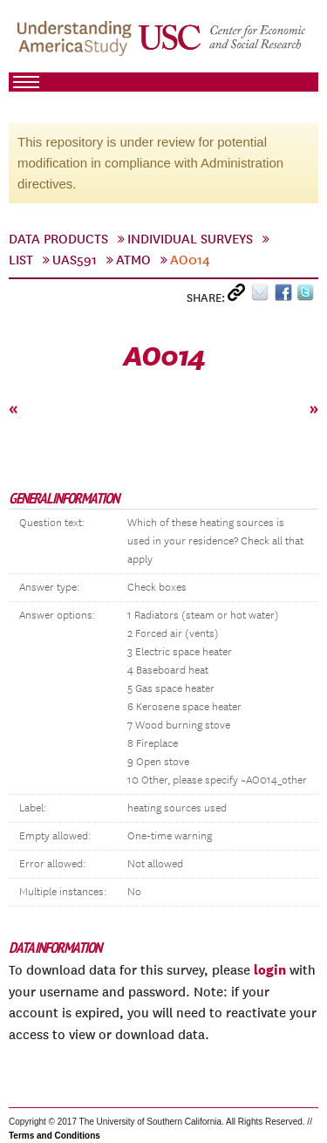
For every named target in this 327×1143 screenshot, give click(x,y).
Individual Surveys (190, 239)
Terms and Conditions (54, 1135)
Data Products (58, 239)
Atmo (133, 260)
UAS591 (74, 260)
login (270, 969)
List (21, 260)
